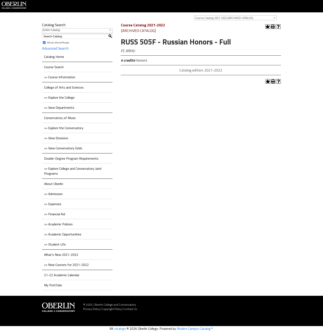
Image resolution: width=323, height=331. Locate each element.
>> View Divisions (56, 138)
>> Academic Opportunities (62, 234)
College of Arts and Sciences (64, 87)
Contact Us (130, 309)
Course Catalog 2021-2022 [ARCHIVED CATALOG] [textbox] (224, 18)
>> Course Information (59, 77)
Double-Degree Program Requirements (71, 158)
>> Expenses (52, 203)
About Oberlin (53, 183)
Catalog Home (54, 56)
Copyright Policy (112, 309)
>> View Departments (59, 107)
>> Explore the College (59, 97)
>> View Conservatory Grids (63, 148)
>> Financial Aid (54, 214)
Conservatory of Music (60, 117)
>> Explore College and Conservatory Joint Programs (73, 171)
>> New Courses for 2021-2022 (66, 264)
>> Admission (53, 193)
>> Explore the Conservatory (63, 127)
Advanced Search (55, 48)
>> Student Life (55, 244)
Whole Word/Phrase (58, 42)
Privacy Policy (91, 309)
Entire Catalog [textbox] (51, 30)
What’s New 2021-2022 (61, 254)
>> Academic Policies (58, 224)
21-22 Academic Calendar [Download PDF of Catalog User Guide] (61, 275)
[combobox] (235, 17)
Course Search (54, 66)
